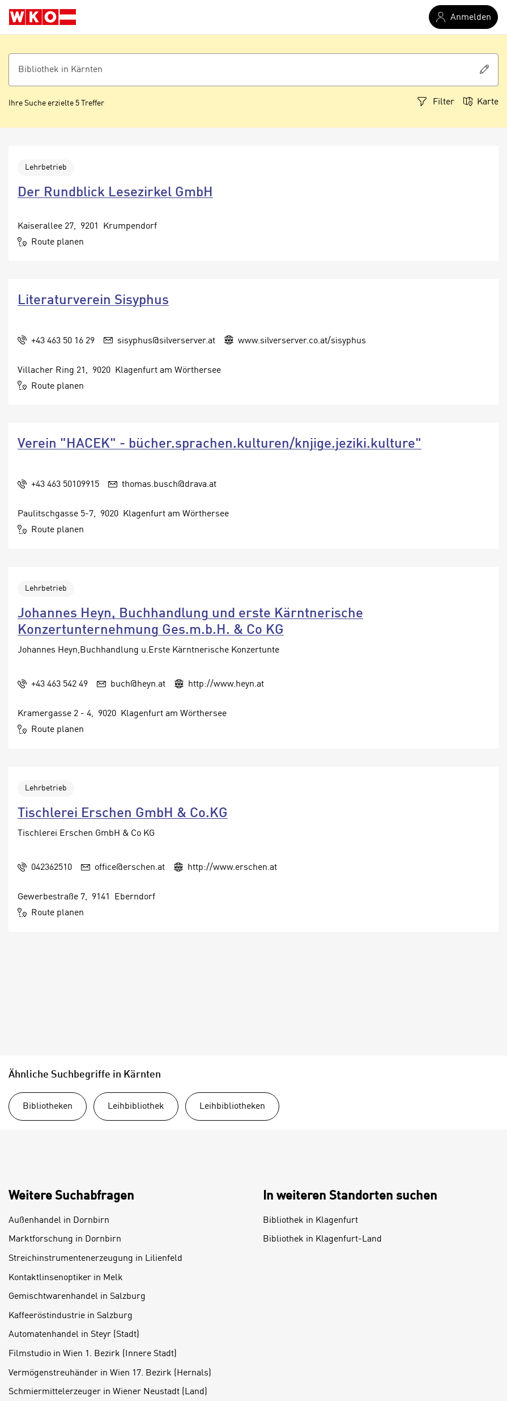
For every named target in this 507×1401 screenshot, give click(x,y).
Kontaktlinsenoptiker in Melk (65, 1277)
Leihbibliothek (136, 1106)
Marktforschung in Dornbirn (64, 1239)
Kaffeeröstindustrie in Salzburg (70, 1315)
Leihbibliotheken (232, 1106)
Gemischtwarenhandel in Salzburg (77, 1296)
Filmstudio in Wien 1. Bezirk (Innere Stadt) (92, 1353)
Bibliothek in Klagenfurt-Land (322, 1239)
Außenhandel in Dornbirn (58, 1220)
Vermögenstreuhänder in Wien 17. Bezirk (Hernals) (109, 1373)
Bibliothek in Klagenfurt (310, 1220)
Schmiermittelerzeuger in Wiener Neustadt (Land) (107, 1391)
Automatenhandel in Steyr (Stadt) (73, 1334)
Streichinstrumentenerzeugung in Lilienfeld (95, 1258)
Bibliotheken (48, 1106)
